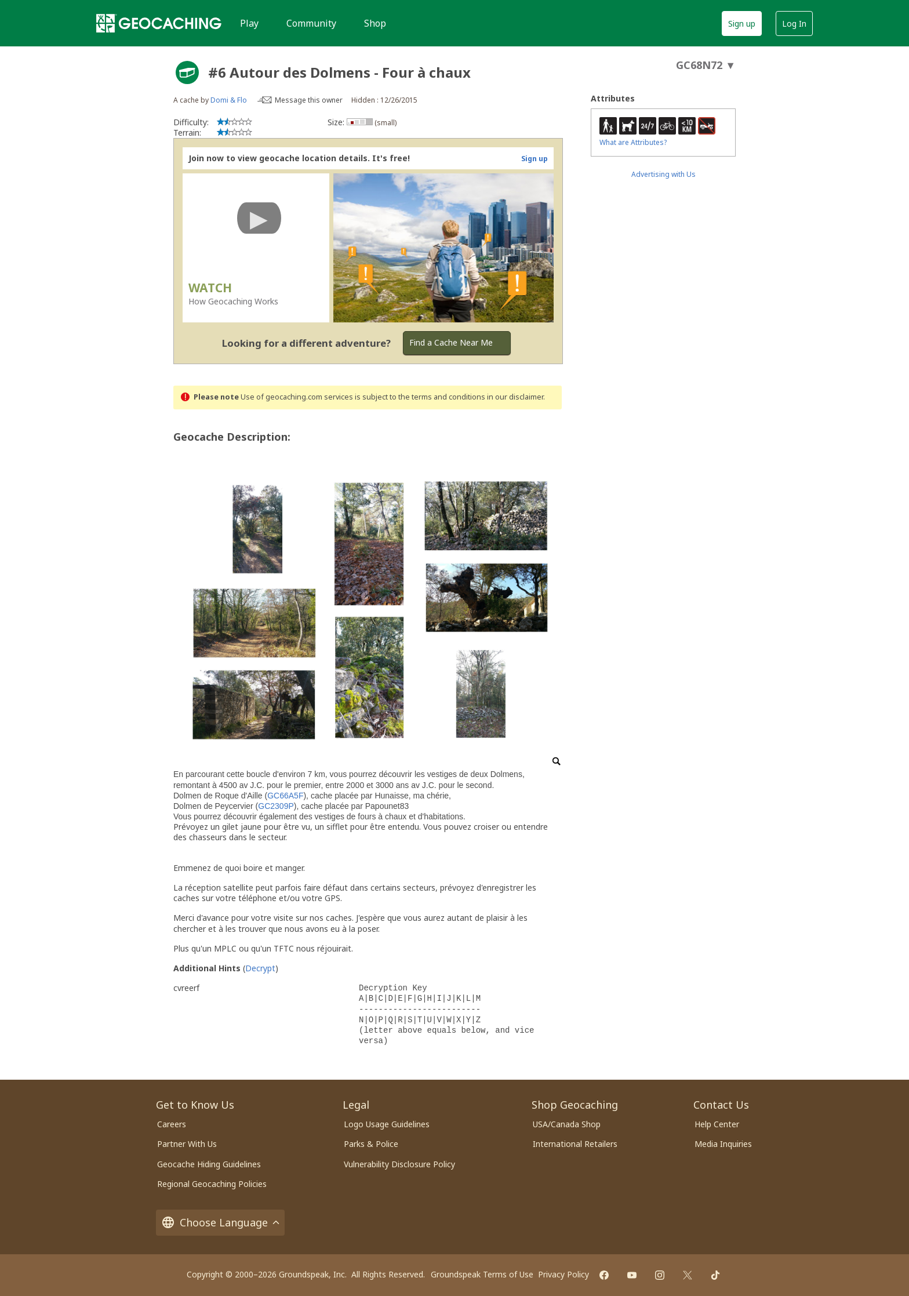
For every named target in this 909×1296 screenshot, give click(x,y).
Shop (375, 23)
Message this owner (309, 100)
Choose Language (220, 1222)
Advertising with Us (663, 174)
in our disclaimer (515, 397)
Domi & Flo (228, 100)
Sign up (741, 23)
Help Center (717, 1124)
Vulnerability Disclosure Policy (399, 1164)
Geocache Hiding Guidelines (209, 1164)
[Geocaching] (158, 23)
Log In (794, 23)
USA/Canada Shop (567, 1124)
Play (249, 23)
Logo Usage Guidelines (387, 1124)
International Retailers (575, 1143)
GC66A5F (285, 795)
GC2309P (275, 806)
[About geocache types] (187, 72)
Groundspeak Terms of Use (482, 1274)
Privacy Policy (563, 1274)
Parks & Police (371, 1143)
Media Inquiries (723, 1143)
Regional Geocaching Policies (212, 1183)
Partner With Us (187, 1143)
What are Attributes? (633, 142)
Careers (171, 1124)
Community (311, 23)
